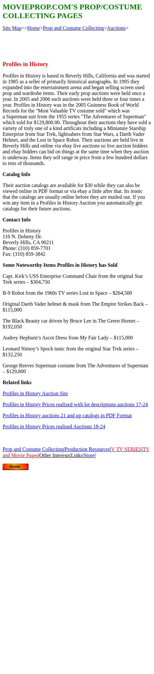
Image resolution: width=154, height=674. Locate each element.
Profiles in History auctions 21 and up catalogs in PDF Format (67, 415)
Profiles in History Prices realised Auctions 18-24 (54, 426)
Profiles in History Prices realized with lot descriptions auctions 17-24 (75, 404)
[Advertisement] (60, 536)
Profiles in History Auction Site (35, 393)
